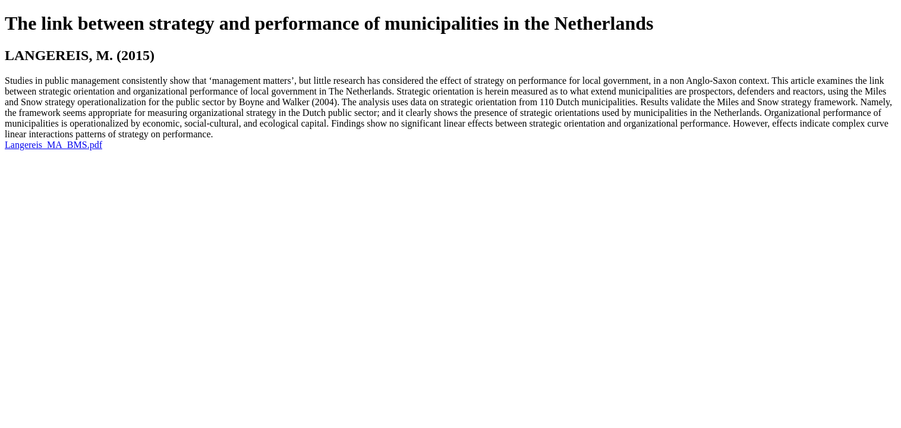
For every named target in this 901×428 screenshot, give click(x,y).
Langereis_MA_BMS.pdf (53, 145)
